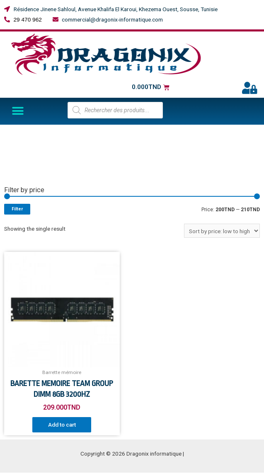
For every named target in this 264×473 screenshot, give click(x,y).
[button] (17, 111)
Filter (17, 209)
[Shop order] (222, 231)
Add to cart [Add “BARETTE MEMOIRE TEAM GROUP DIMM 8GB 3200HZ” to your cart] (62, 424)
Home (11, 133)
